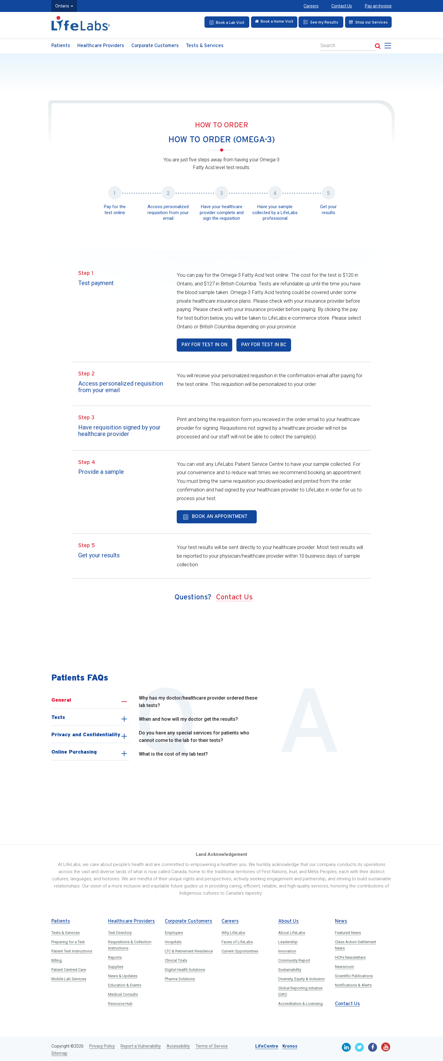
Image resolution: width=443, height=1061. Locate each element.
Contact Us (341, 6)
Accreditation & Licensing (300, 1002)
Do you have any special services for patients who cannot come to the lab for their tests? (194, 735)
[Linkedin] (346, 1045)
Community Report (294, 958)
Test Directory (120, 931)
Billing (56, 958)
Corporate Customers (155, 46)
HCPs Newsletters (350, 955)
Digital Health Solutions (185, 968)
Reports (115, 955)
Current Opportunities (240, 949)
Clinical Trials (176, 958)
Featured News (348, 931)
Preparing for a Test (68, 940)
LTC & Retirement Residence (189, 949)
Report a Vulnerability (141, 1044)
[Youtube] (385, 1045)
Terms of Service (212, 1044)
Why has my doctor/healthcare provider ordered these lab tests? (198, 700)
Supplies (115, 965)
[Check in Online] (271, 22)
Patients (60, 46)
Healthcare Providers (100, 46)
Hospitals (173, 940)
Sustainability (289, 968)
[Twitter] (359, 1045)
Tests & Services (205, 46)
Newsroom (344, 965)
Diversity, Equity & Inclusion (301, 977)
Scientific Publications (354, 974)
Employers (174, 931)
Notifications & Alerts (353, 983)
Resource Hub (120, 1002)
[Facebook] (372, 1045)
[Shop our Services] (368, 22)
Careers (311, 6)
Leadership (288, 940)
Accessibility (178, 1044)
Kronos (289, 1044)
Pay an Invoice (378, 6)
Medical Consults (123, 992)
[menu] (388, 47)
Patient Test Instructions (71, 949)
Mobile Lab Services (68, 977)
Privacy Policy (102, 1044)
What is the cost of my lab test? (173, 752)
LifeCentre (266, 1044)
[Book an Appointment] (223, 22)
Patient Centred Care (68, 968)
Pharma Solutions (180, 977)
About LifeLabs (291, 931)
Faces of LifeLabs (237, 940)
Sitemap (59, 1051)
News (341, 919)
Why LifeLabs (233, 931)
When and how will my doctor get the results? (188, 717)
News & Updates (122, 974)
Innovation (287, 949)
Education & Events (124, 983)
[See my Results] (319, 22)
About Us (288, 919)
